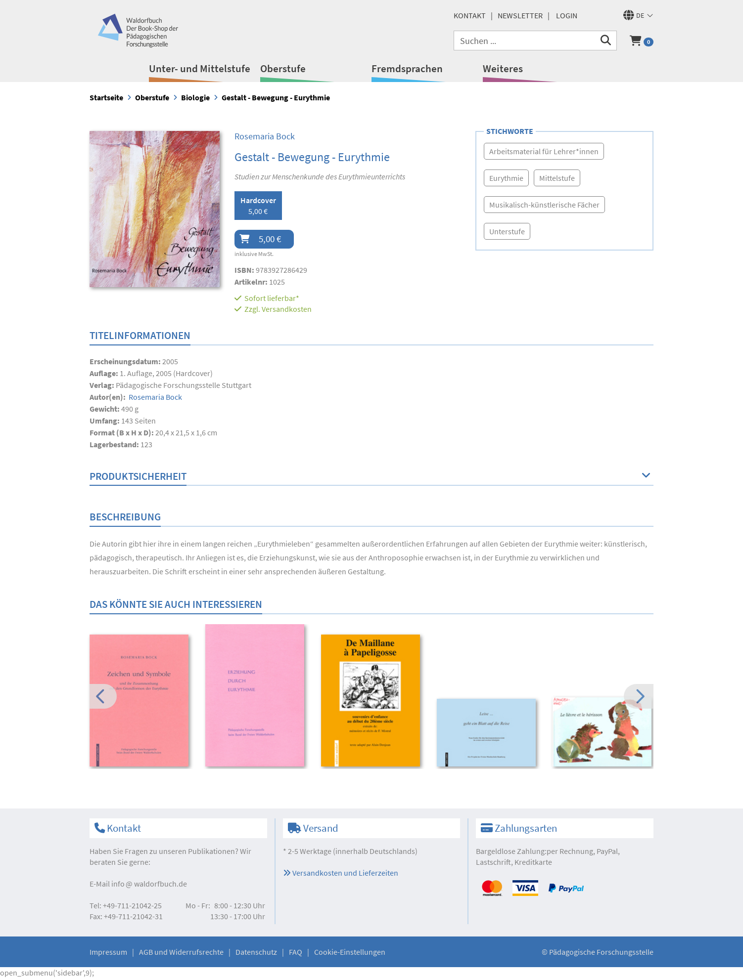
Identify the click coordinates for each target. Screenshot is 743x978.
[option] (141, 702)
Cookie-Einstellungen (349, 952)
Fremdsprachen (407, 68)
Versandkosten (287, 309)
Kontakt (470, 15)
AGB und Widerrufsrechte (181, 952)
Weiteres (503, 68)
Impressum (108, 952)
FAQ (295, 952)
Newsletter (520, 15)
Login (566, 15)
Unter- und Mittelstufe (199, 68)
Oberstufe (283, 68)
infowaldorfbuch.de (149, 884)
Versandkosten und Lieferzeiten (340, 873)
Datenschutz (256, 952)
